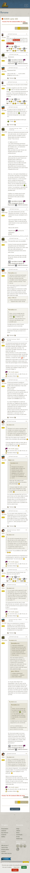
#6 (26, 128)
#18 (26, 619)
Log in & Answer (15, 809)
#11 (26, 379)
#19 (26, 636)
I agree (24, 867)
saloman (4, 37)
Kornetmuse (4, 212)
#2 (26, 54)
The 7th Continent (12, 21)
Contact (3, 851)
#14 (26, 510)
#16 (26, 569)
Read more (17, 867)
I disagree (15, 870)
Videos (18, 830)
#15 (26, 529)
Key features (4, 832)
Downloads (19, 834)
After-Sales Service (6, 853)
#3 (26, 67)
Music (18, 832)
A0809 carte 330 (10, 19)
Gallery (3, 836)
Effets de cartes (21, 21)
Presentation (4, 828)
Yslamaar (4, 71)
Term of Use (4, 847)
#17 (26, 584)
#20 (26, 753)
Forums (4, 21)
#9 (26, 269)
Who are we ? (5, 845)
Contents (3, 834)
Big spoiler (16, 40)
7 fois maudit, (13, 372)
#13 (26, 456)
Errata (18, 836)
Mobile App (19, 838)
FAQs (17, 828)
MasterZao (4, 58)
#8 (26, 238)
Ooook (3, 342)
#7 (26, 209)
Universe (3, 830)
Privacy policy (5, 849)
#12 (26, 421)
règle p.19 (10, 297)
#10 (26, 339)
